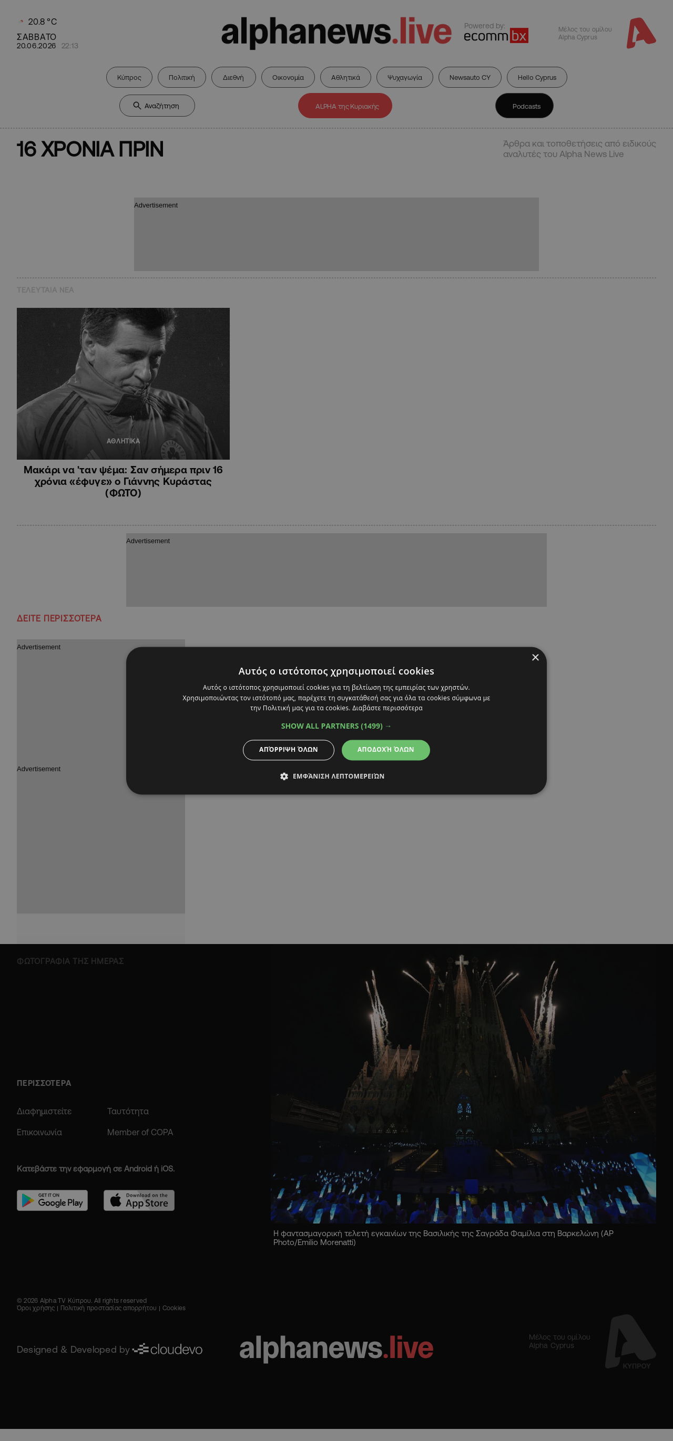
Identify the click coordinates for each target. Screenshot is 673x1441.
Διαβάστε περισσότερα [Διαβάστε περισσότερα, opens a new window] (387, 708)
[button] (336, 726)
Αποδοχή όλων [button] (386, 749)
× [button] (535, 658)
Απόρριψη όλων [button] (288, 749)
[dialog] (336, 720)
